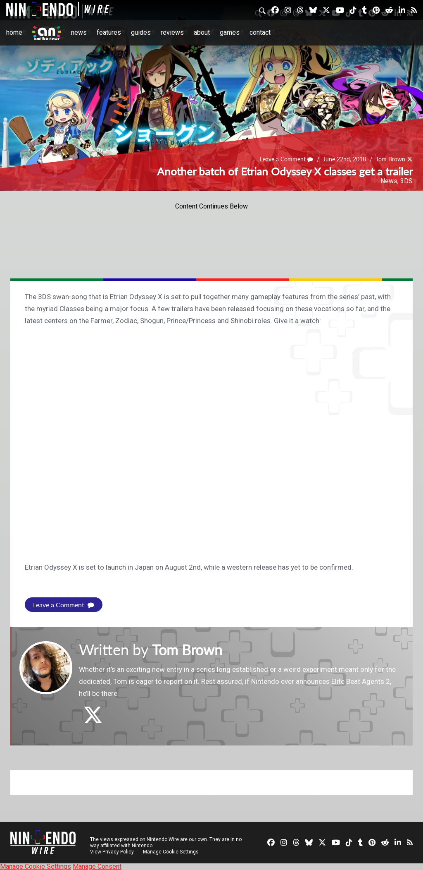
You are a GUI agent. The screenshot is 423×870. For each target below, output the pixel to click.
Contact (260, 32)
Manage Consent (97, 866)
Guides (141, 32)
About (202, 32)
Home (14, 32)
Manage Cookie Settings (171, 851)
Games (230, 32)
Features (109, 32)
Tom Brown (390, 159)
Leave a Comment (286, 159)
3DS (406, 181)
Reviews (172, 32)
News (79, 32)
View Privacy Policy (112, 851)
